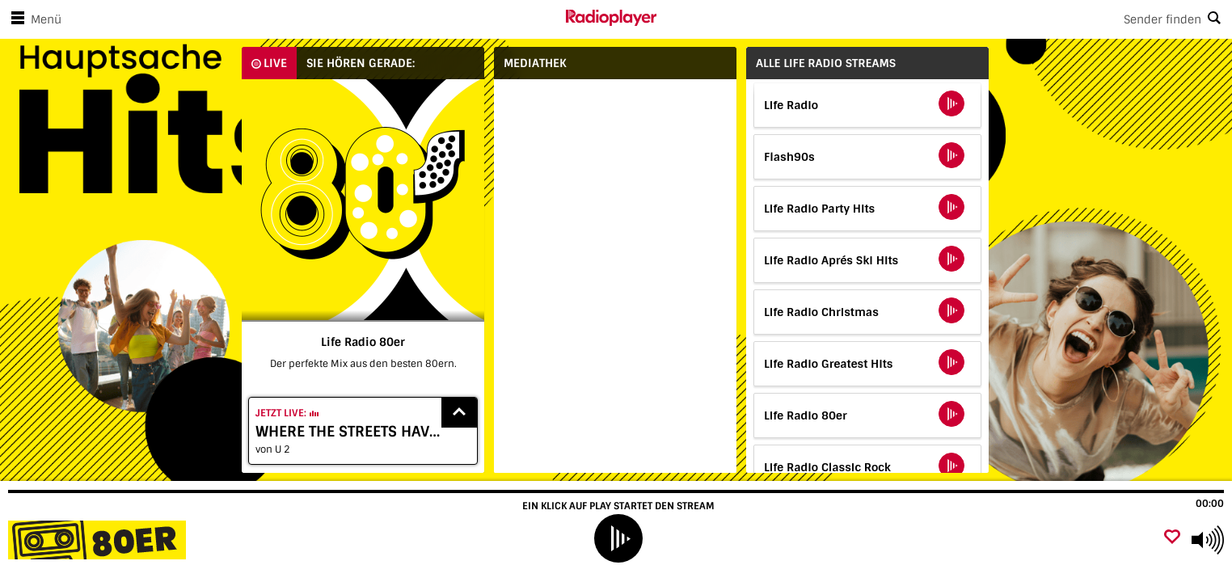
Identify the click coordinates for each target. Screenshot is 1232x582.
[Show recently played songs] (459, 413)
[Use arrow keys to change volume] (1208, 540)
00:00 (1210, 503)
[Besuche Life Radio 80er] (99, 540)
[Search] (944, 19)
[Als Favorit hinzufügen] (1172, 538)
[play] (618, 538)
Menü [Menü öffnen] (33, 19)
